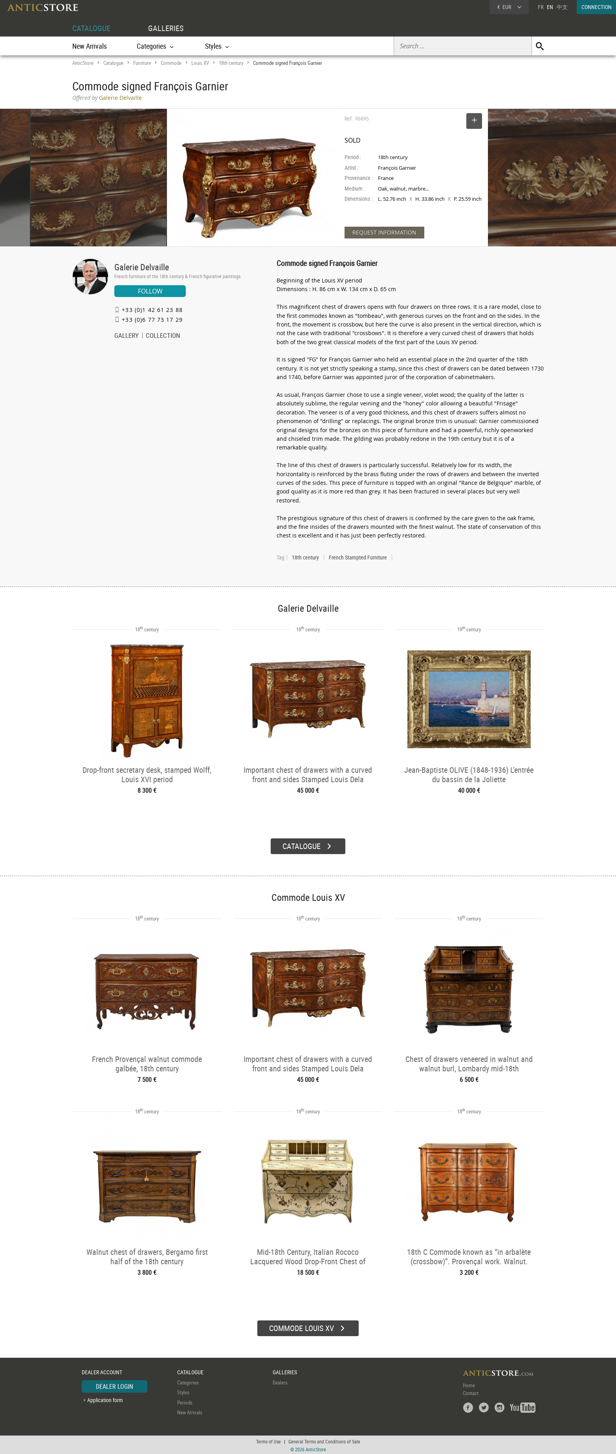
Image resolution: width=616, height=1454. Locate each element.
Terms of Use (268, 1440)
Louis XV (200, 62)
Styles (183, 1391)
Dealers (280, 1381)
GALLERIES (165, 28)
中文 (562, 7)
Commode (171, 62)
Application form (105, 1399)
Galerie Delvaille (141, 267)
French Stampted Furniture (358, 557)
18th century (231, 62)
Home (469, 1384)
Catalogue (113, 62)
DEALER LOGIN (114, 1385)
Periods (184, 1401)
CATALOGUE (91, 28)
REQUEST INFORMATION (384, 232)
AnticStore (83, 62)
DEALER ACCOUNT (102, 1371)
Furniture (142, 62)
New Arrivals (89, 46)
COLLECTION (163, 336)
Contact (470, 1391)
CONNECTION (596, 7)
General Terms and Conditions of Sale (324, 1440)
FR (540, 7)
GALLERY (126, 336)
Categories (188, 1381)
